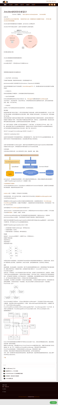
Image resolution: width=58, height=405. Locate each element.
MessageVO (30, 98)
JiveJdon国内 (42, 14)
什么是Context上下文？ (11, 368)
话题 (50, 1)
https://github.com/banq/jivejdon (30, 14)
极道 (5, 4)
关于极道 (4, 391)
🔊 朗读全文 (53, 402)
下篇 (5, 357)
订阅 (55, 1)
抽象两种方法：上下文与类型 (12, 371)
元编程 (27, 4)
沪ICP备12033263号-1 (23, 396)
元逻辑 (16, 4)
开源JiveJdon (37, 396)
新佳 (52, 1)
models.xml (6, 193)
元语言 (33, 4)
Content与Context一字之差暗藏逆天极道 (14, 373)
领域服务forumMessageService (43, 196)
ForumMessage (43, 98)
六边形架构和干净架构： (9, 183)
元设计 (22, 4)
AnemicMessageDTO (28, 86)
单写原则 (10, 212)
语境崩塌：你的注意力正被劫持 (12, 375)
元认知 (10, 4)
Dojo (47, 1)
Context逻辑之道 (9, 378)
